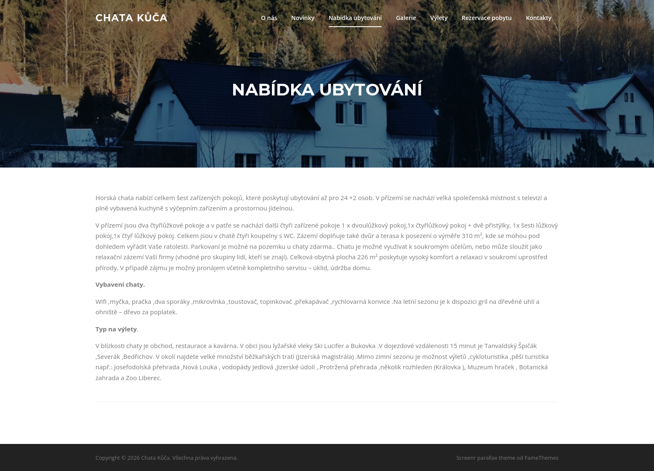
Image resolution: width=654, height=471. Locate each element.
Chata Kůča (132, 17)
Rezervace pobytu (487, 18)
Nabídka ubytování (355, 18)
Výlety (439, 18)
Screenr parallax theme (485, 457)
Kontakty (538, 18)
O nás (269, 18)
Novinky (302, 18)
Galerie (406, 18)
